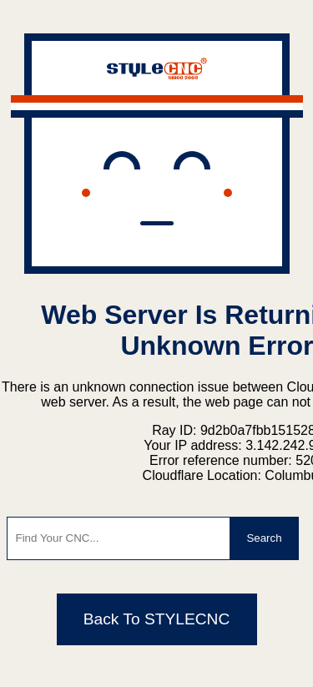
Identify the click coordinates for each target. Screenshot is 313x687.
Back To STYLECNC (156, 619)
